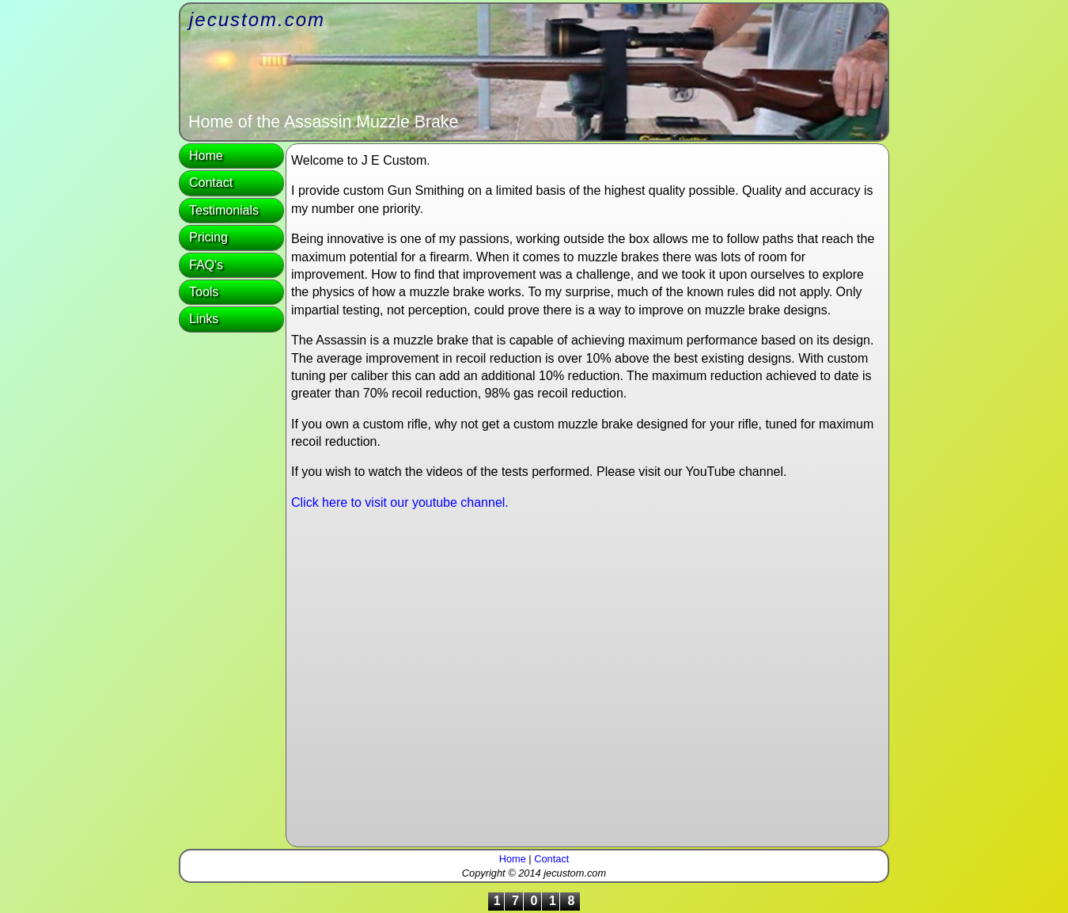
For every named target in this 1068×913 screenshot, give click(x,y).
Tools (203, 292)
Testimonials (224, 210)
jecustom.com (257, 19)
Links (203, 318)
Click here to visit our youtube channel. (400, 502)
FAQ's (206, 265)
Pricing (208, 237)
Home (206, 155)
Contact (211, 182)
